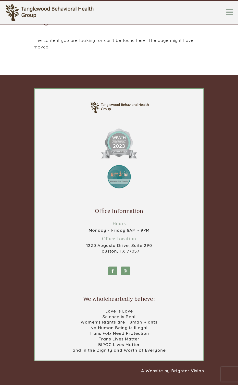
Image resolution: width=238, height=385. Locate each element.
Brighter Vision (187, 370)
